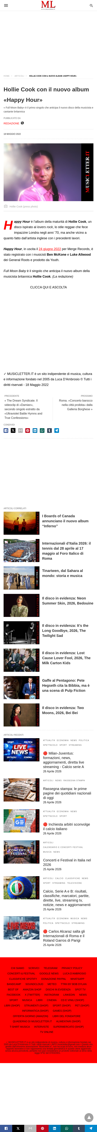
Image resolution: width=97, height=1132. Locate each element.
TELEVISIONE (74, 883)
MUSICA (47, 852)
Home (7, 76)
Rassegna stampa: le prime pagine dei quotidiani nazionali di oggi (67, 793)
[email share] (20, 430)
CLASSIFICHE (72, 878)
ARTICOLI (19, 76)
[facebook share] (6, 430)
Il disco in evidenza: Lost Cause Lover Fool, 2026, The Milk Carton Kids (66, 658)
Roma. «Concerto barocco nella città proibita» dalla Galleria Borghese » (76, 405)
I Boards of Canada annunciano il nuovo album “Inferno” (65, 521)
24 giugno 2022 (50, 249)
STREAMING (75, 745)
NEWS (74, 740)
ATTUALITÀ (49, 740)
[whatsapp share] (42, 430)
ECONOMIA (63, 740)
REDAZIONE (11, 123)
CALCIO (59, 878)
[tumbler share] (49, 430)
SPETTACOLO (50, 745)
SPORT (63, 745)
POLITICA (84, 740)
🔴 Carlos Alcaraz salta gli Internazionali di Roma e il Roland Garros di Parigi (64, 935)
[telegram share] (56, 430)
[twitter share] (13, 430)
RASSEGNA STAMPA (74, 781)
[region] (48, 39)
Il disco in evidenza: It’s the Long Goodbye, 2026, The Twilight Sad (65, 631)
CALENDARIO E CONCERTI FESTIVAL (63, 847)
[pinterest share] (27, 430)
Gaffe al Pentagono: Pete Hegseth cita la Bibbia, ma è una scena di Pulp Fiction (66, 685)
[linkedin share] (35, 430)
